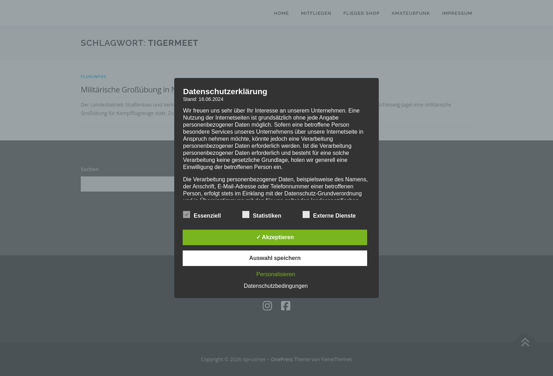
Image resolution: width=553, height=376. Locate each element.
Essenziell (202, 214)
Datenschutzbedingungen (276, 286)
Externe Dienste (329, 214)
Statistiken (261, 214)
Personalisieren (275, 274)
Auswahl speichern (275, 258)
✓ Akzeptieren (275, 237)
